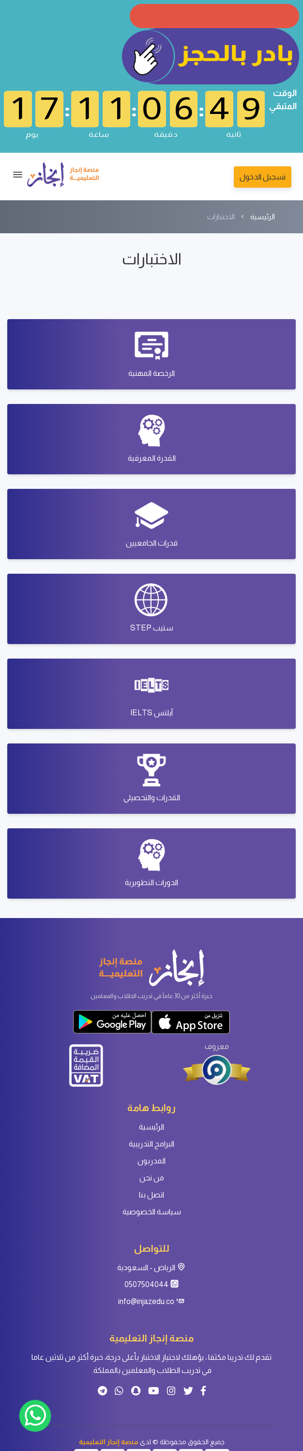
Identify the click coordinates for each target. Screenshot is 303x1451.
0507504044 (151, 1284)
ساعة (99, 133)
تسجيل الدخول (263, 177)
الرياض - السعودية (151, 1267)
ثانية (233, 133)
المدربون (151, 1161)
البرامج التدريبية (151, 1144)
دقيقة (166, 133)
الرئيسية (262, 216)
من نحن (151, 1178)
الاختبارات (221, 216)
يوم (32, 133)
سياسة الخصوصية (151, 1212)
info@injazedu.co (151, 1301)
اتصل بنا (151, 1195)
